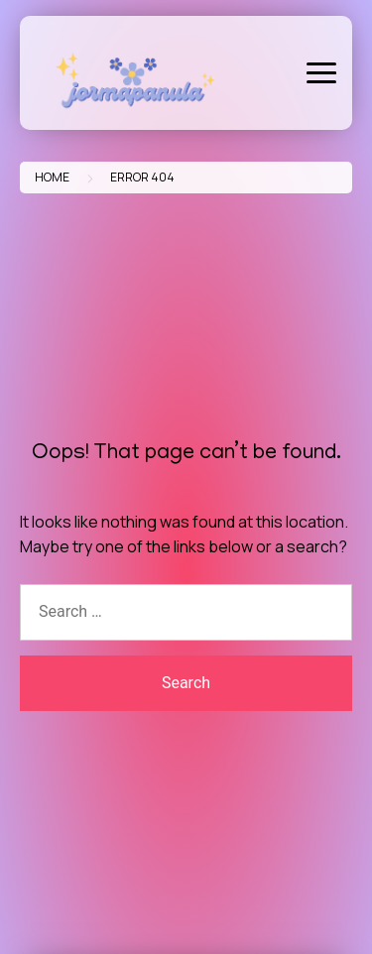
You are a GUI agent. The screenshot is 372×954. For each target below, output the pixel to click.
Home (52, 177)
